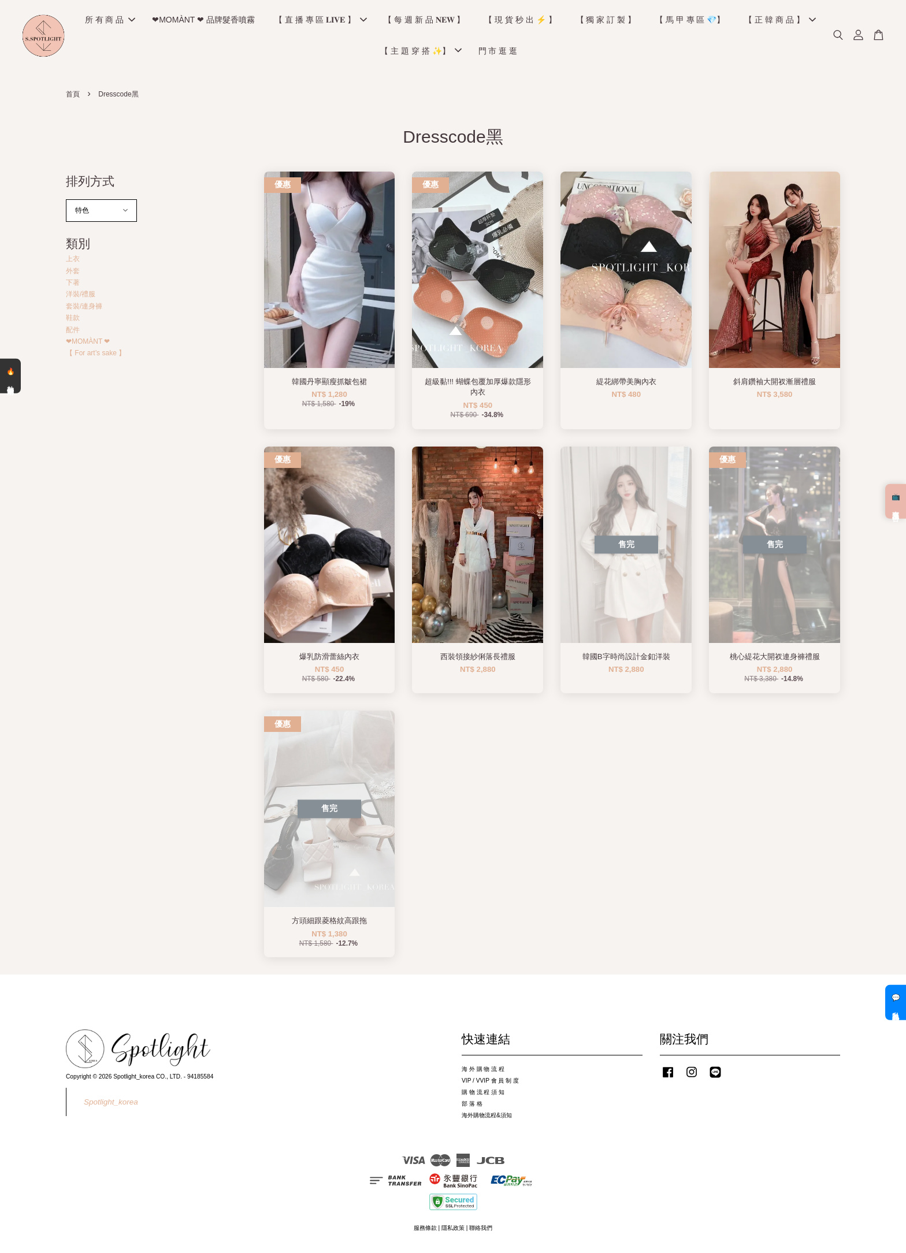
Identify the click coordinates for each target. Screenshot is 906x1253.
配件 (73, 332)
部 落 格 (472, 1106)
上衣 (73, 262)
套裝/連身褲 (84, 308)
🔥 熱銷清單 (10, 376)
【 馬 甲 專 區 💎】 (690, 20)
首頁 (73, 97)
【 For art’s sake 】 (95, 356)
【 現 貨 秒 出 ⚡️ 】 (520, 20)
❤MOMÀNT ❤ (88, 344)
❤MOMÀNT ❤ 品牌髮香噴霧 (203, 20)
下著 (73, 285)
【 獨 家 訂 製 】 (606, 20)
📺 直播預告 (896, 501)
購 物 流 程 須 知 (483, 1094)
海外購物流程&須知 (487, 1117)
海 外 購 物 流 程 (483, 1072)
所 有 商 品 (110, 20)
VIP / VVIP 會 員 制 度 (490, 1083)
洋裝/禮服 (80, 297)
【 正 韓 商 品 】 (779, 20)
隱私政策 (453, 1231)
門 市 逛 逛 (498, 52)
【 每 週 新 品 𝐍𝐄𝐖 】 (424, 20)
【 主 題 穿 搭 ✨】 (420, 52)
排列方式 (90, 183)
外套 (73, 273)
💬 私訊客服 (896, 1002)
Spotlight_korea (111, 1104)
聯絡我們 (480, 1231)
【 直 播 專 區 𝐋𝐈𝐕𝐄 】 (320, 20)
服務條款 (425, 1231)
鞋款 (73, 321)
